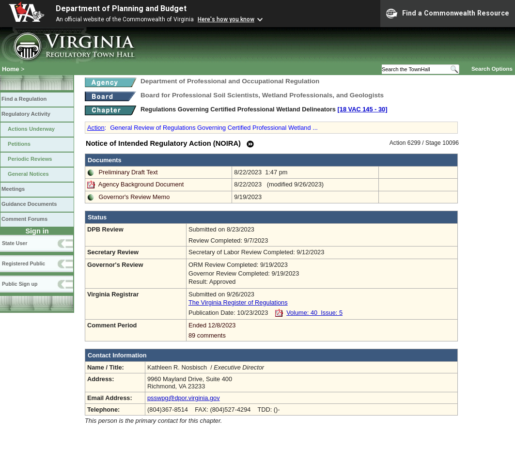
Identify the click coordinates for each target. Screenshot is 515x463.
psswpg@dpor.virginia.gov (183, 397)
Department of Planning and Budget (121, 8)
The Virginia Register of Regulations (238, 302)
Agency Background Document (141, 184)
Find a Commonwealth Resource (447, 13)
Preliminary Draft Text (128, 172)
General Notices (28, 174)
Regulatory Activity (25, 114)
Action (96, 127)
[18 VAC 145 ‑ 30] (363, 109)
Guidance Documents (29, 204)
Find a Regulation (24, 99)
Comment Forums (24, 219)
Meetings (13, 189)
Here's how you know (226, 19)
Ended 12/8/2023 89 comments (321, 330)
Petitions (19, 144)
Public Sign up (19, 284)
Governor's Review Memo (134, 197)
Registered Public (23, 263)
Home (10, 69)
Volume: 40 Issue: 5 (314, 312)
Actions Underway (31, 129)
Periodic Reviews (30, 159)
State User (14, 243)
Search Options (492, 69)
